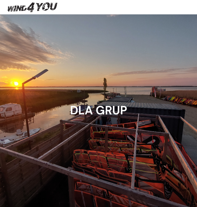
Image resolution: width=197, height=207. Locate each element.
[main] (98, 111)
